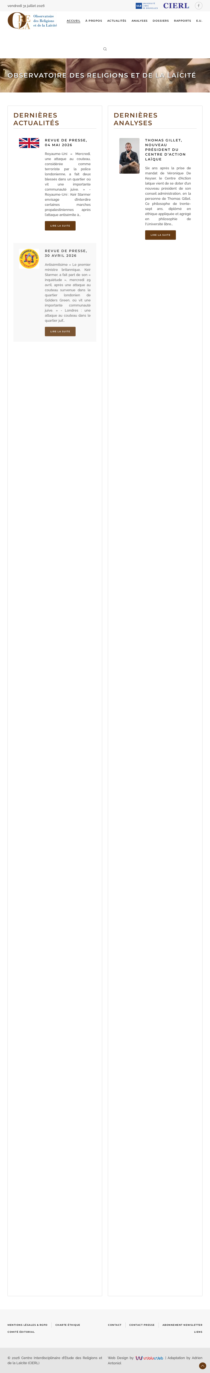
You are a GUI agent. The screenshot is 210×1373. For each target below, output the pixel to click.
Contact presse (142, 1324)
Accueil (73, 20)
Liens (198, 1331)
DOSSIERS (161, 20)
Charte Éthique (67, 1324)
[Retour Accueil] (32, 20)
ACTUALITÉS (116, 20)
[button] (105, 49)
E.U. (199, 20)
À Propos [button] (93, 20)
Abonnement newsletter (182, 1324)
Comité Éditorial (21, 1331)
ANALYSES (140, 20)
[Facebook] (198, 5)
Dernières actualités (36, 119)
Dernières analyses (136, 123)
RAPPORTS (182, 20)
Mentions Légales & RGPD (28, 1324)
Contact (115, 1324)
